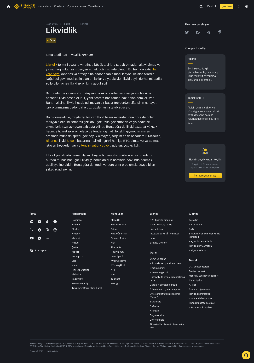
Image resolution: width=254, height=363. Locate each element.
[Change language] (239, 6)
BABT (114, 274)
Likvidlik (51, 64)
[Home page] (24, 6)
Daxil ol (211, 6)
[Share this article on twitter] (187, 32)
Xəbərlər (76, 233)
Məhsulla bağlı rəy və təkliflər (204, 275)
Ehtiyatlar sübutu (197, 250)
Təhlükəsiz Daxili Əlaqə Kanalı (87, 288)
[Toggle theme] (246, 6)
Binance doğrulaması (199, 289)
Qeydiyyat (227, 6)
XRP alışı (154, 310)
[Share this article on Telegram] (208, 32)
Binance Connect (158, 242)
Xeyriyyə (115, 283)
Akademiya (116, 247)
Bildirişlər (76, 274)
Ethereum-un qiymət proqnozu (165, 289)
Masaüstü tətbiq (80, 283)
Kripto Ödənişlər (119, 233)
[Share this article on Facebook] (198, 32)
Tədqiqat (115, 279)
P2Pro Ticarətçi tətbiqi (161, 224)
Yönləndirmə (195, 224)
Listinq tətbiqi (156, 229)
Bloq (74, 261)
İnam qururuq (78, 256)
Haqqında (77, 220)
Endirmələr (77, 279)
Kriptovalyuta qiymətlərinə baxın (166, 263)
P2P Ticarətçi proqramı (161, 220)
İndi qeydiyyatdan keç (205, 175)
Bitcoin (71, 140)
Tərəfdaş (193, 220)
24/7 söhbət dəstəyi (199, 266)
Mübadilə (115, 220)
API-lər (192, 285)
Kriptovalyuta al (118, 224)
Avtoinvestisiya (118, 261)
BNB (191, 229)
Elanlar (75, 229)
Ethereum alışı (157, 319)
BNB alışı (154, 306)
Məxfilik (75, 251)
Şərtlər (75, 247)
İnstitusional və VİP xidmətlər (164, 233)
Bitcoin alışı (156, 301)
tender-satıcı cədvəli (95, 145)
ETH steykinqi (118, 265)
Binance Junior (118, 238)
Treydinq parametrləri (200, 294)
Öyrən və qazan (158, 259)
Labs (152, 238)
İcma (74, 265)
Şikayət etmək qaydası (200, 307)
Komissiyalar (195, 280)
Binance (52, 140)
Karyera (76, 224)
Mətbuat (76, 238)
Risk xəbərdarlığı (80, 270)
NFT (113, 270)
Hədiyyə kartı (117, 251)
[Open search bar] (200, 6)
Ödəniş (114, 229)
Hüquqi (75, 242)
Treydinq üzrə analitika (200, 246)
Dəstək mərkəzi (197, 271)
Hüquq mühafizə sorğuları (202, 303)
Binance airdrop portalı (200, 298)
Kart (113, 242)
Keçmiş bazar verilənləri (201, 241)
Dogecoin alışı (157, 315)
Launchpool (116, 256)
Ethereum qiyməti (159, 272)
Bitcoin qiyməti (157, 268)
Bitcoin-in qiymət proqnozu (163, 285)
